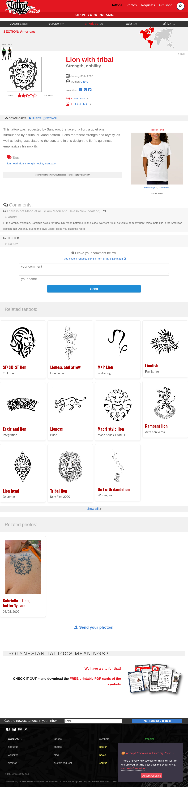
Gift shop (166, 5)
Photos (131, 5)
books (102, 754)
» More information (133, 768)
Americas (27, 31)
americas (94, 23)
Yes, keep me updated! (157, 720)
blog (56, 754)
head (15, 163)
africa (169, 23)
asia (131, 23)
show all (93, 508)
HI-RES (34, 118)
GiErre (84, 81)
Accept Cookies (151, 775)
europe (56, 23)
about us (13, 746)
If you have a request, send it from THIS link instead (94, 258)
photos (58, 746)
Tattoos (117, 5)
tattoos (58, 738)
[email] (93, 721)
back (181, 53)
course (103, 762)
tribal (21, 163)
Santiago (50, 163)
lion (9, 163)
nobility (40, 163)
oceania (19, 23)
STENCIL (49, 118)
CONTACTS (15, 738)
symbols (104, 738)
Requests (148, 5)
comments (75, 98)
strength (30, 163)
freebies (150, 738)
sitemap (12, 762)
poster (103, 746)
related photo (77, 104)
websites (13, 754)
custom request (63, 762)
